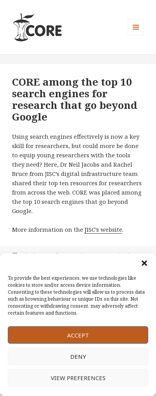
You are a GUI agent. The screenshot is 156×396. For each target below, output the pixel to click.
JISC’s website (103, 229)
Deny (78, 356)
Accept (78, 335)
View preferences (78, 378)
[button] (144, 263)
